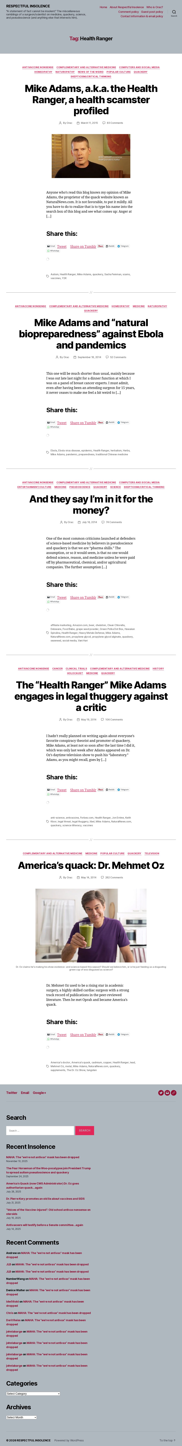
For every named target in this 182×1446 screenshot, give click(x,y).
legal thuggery (80, 819)
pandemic (71, 453)
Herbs (126, 449)
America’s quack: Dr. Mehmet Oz (91, 863)
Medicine (139, 305)
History (159, 666)
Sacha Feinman (112, 274)
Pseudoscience (79, 486)
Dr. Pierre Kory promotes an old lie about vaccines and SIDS (45, 1195)
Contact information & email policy (142, 16)
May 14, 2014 (88, 875)
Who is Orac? (154, 7)
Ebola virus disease (69, 449)
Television (152, 851)
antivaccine (72, 815)
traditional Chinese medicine (112, 453)
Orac (69, 122)
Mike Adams (84, 274)
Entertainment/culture (34, 486)
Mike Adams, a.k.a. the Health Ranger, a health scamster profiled (91, 99)
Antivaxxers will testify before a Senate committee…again (44, 1222)
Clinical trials (76, 666)
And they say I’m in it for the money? (91, 503)
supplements (58, 1067)
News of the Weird (90, 72)
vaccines (56, 277)
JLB (8, 1261)
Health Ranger (68, 274)
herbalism (116, 449)
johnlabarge (14, 1328)
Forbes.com (86, 815)
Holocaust (75, 671)
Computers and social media (139, 67)
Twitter (11, 1090)
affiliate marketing (61, 624)
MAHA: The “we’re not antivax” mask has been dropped (42, 1154)
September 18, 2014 (89, 356)
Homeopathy (43, 72)
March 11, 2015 (89, 122)
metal (68, 1063)
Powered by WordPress (69, 1437)
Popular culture (118, 72)
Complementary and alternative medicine (86, 67)
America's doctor (60, 1059)
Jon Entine (118, 815)
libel (91, 819)
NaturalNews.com (60, 635)
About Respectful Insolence (127, 7)
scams (126, 274)
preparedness (86, 453)
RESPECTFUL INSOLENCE (28, 6)
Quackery (141, 72)
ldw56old (12, 1298)
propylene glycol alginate (106, 635)
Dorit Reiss (13, 1317)
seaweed (56, 638)
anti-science (58, 815)
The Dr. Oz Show (76, 1067)
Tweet (62, 245)
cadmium (96, 1059)
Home (103, 7)
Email (25, 1090)
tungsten (92, 1067)
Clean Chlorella (115, 624)
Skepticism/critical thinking (91, 76)
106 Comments (114, 717)
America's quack (80, 1059)
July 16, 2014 (89, 521)
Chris (9, 1309)
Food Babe (69, 627)
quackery (97, 274)
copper (107, 1059)
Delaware (56, 627)
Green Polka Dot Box (111, 627)
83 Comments (115, 122)
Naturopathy (65, 72)
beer (91, 624)
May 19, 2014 (88, 717)
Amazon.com (79, 624)
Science (115, 486)
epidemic (86, 449)
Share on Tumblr (83, 245)
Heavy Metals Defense (91, 631)
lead (132, 1059)
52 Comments (118, 356)
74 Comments (114, 521)
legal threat (64, 819)
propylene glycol (81, 635)
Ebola (54, 449)
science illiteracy (71, 823)
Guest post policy (152, 11)
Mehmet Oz (57, 1063)
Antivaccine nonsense (37, 67)
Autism (54, 274)
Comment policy (128, 11)
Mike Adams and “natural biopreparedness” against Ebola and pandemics (91, 333)
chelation (100, 624)
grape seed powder (87, 627)
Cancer (57, 666)
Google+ (39, 1090)
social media (69, 638)
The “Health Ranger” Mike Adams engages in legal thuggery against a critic (91, 694)
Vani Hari (83, 638)
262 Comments (114, 875)
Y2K (64, 277)
